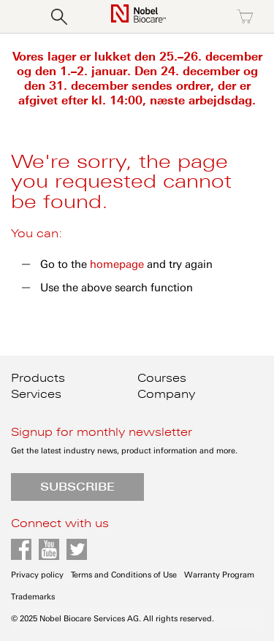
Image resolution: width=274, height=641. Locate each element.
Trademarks (33, 597)
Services (36, 394)
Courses (161, 378)
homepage (117, 264)
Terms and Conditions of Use (124, 575)
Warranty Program (219, 575)
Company (166, 394)
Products (38, 378)
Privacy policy (37, 575)
